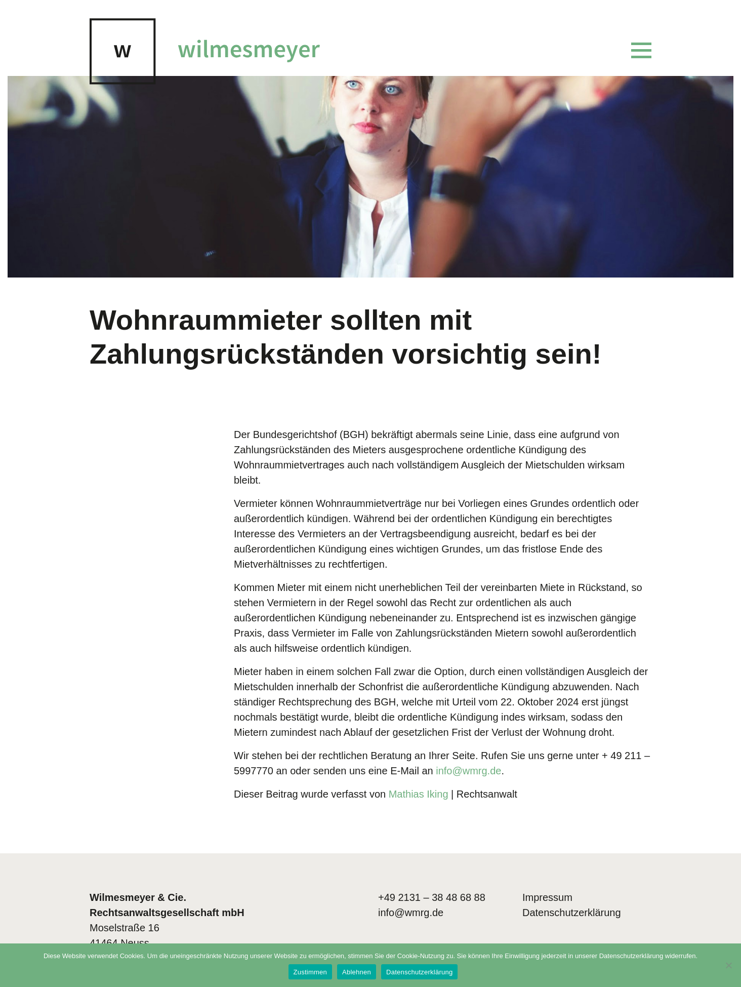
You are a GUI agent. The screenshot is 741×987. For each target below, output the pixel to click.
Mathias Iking (418, 794)
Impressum (547, 897)
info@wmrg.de (410, 912)
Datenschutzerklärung (571, 912)
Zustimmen (310, 972)
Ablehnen (356, 972)
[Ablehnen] (728, 965)
